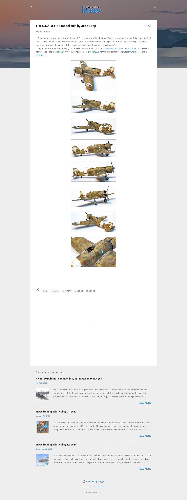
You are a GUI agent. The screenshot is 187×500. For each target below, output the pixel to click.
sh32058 (79, 291)
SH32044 (109, 48)
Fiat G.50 (55, 291)
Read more (145, 403)
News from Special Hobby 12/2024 (56, 444)
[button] (149, 26)
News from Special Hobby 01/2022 (56, 411)
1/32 (45, 291)
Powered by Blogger (93, 481)
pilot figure (41, 55)
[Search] (155, 7)
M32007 (63, 52)
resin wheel (130, 52)
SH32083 (131, 48)
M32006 (95, 52)
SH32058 (118, 48)
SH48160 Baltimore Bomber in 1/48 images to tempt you (69, 378)
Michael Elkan (100, 487)
